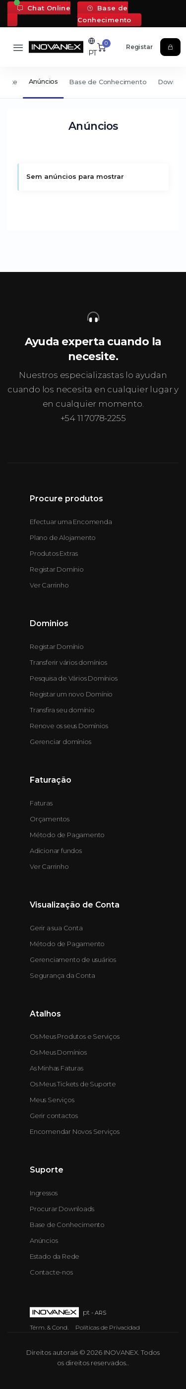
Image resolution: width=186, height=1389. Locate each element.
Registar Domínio (57, 569)
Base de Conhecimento (104, 14)
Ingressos (44, 1193)
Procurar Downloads (62, 1209)
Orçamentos (49, 819)
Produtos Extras (54, 553)
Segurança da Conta (62, 975)
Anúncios (43, 81)
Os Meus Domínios (58, 1052)
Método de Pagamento (67, 835)
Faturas (41, 803)
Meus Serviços (52, 1100)
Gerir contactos (54, 1116)
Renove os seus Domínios (69, 726)
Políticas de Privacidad (107, 1327)
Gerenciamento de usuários (73, 959)
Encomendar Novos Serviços (75, 1131)
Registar (139, 47)
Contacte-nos (51, 1272)
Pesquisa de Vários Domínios (74, 678)
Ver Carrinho (49, 585)
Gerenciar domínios (60, 742)
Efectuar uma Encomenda (71, 522)
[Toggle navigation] (18, 47)
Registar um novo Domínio (71, 694)
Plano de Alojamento (63, 537)
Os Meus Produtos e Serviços (75, 1036)
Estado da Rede (54, 1256)
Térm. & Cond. (49, 1327)
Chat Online (43, 8)
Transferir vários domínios (68, 662)
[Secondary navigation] (93, 83)
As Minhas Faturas (56, 1068)
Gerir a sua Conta (56, 928)
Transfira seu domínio (62, 710)
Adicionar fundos (56, 851)
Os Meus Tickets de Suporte (73, 1084)
